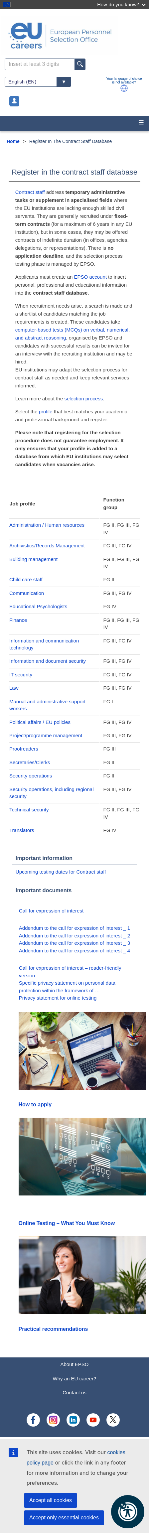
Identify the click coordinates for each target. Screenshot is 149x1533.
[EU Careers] (74, 35)
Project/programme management (45, 735)
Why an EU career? (74, 1378)
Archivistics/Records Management (47, 545)
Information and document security (47, 661)
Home (13, 141)
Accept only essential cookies (64, 1517)
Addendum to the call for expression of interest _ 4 (74, 950)
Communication (26, 593)
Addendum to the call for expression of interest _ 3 (74, 943)
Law (14, 688)
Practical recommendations (53, 1329)
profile (46, 411)
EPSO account (90, 277)
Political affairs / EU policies (40, 722)
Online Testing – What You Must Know (67, 1223)
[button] (124, 88)
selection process (83, 398)
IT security (20, 674)
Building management (33, 559)
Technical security (29, 809)
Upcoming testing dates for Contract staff (61, 872)
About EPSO (74, 1364)
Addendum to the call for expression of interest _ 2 (74, 935)
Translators (21, 830)
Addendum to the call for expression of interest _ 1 (74, 928)
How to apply (35, 1104)
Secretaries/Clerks (29, 762)
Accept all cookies (50, 1500)
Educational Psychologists (38, 606)
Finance (18, 620)
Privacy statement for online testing (57, 998)
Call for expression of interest (51, 910)
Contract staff (30, 192)
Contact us (74, 1392)
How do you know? (121, 4)
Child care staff (26, 579)
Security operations (30, 775)
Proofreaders (23, 749)
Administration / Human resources (46, 525)
